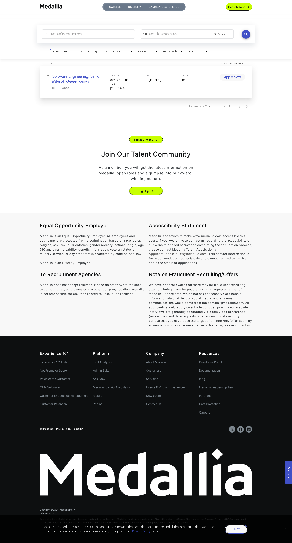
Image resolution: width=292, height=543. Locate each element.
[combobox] (88, 34)
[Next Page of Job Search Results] (247, 106)
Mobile (97, 396)
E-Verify (68, 263)
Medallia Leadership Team (217, 387)
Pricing (98, 404)
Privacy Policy (143, 140)
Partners (205, 396)
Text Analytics (102, 362)
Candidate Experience (163, 7)
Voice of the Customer (55, 379)
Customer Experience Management (64, 396)
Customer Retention (53, 404)
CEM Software (50, 387)
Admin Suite (101, 370)
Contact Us (153, 404)
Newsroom (153, 396)
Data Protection (209, 404)
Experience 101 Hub (53, 362)
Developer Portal (210, 362)
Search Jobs (236, 7)
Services (152, 379)
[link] (146, 82)
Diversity (134, 7)
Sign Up (144, 191)
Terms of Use (46, 428)
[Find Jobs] (246, 34)
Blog (202, 379)
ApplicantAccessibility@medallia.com (178, 254)
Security (78, 428)
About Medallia (156, 362)
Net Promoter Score (53, 370)
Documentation (209, 370)
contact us (243, 325)
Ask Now (99, 379)
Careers (115, 7)
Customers (153, 370)
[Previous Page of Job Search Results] (239, 106)
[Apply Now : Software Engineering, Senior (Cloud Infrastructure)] (232, 77)
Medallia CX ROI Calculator (111, 387)
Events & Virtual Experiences (165, 387)
